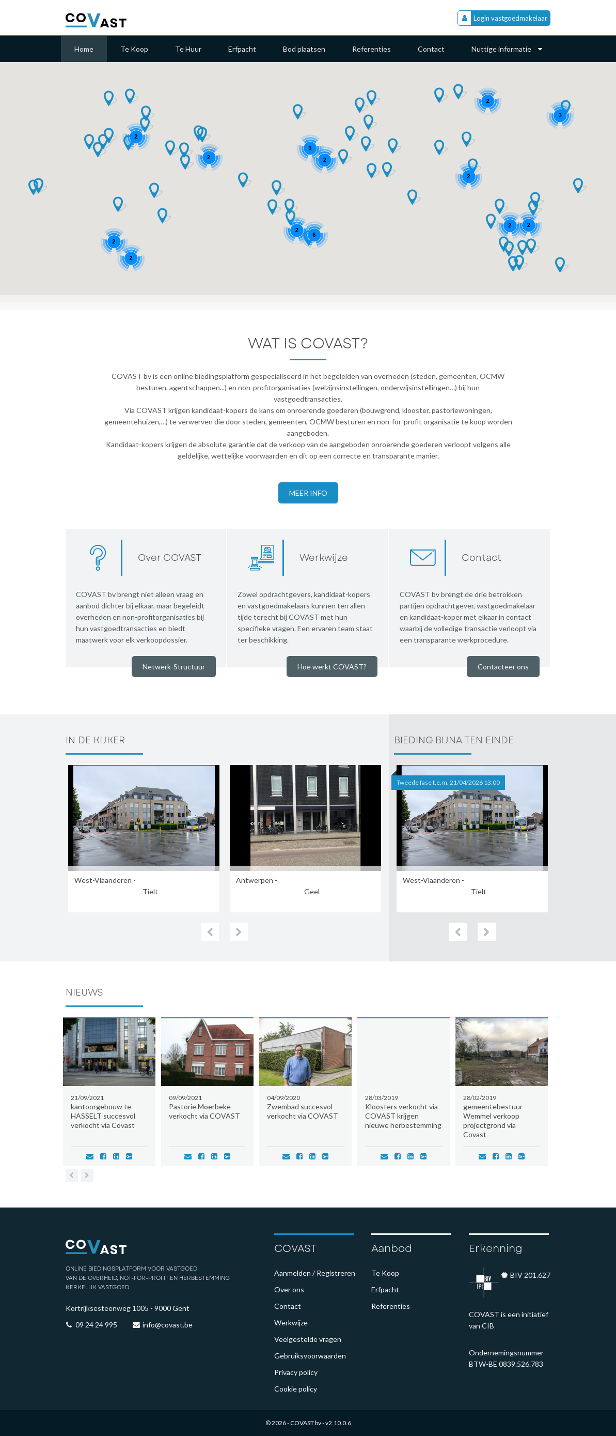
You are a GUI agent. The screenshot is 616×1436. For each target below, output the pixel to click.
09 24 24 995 (96, 1324)
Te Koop (134, 48)
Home (83, 48)
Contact (431, 48)
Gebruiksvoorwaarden (310, 1355)
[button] (362, 105)
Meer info (308, 492)
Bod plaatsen (304, 48)
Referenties (371, 48)
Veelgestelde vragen (307, 1339)
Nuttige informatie (506, 48)
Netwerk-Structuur (174, 666)
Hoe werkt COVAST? (332, 666)
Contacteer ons (503, 666)
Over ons (289, 1289)
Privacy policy (296, 1372)
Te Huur (188, 48)
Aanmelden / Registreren (314, 1273)
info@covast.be (168, 1324)
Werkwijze (291, 1322)
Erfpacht (242, 48)
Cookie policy (295, 1388)
